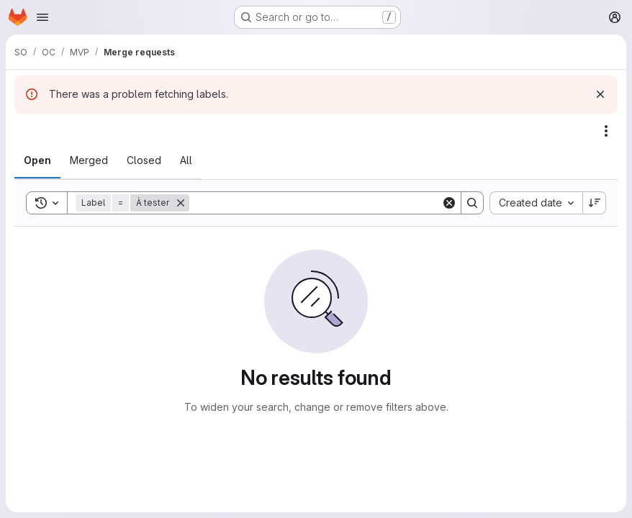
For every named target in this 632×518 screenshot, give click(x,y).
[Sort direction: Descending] (594, 202)
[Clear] (449, 203)
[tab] (37, 160)
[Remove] (180, 203)
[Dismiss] (600, 94)
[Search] (315, 203)
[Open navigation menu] (42, 17)
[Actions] (606, 130)
